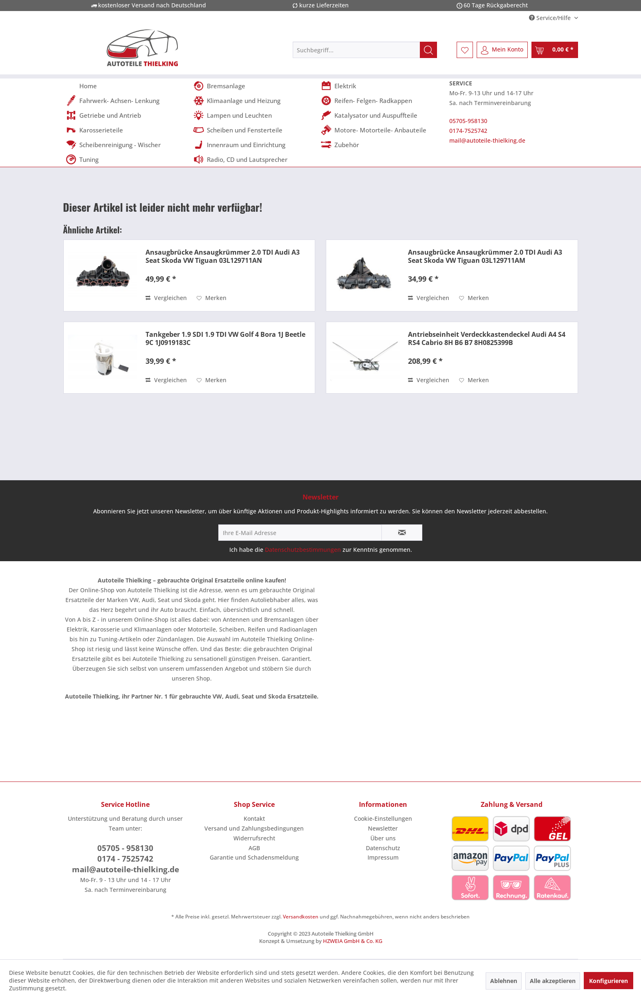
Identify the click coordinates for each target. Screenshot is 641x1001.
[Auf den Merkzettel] (211, 298)
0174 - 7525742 (125, 858)
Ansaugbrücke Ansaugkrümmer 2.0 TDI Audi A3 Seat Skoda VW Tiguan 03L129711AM (485, 256)
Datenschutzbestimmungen (303, 549)
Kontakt (254, 818)
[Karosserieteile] (127, 130)
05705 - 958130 (125, 848)
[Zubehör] (382, 144)
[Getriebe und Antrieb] (127, 115)
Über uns (383, 838)
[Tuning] (127, 159)
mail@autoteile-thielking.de (487, 140)
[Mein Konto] (502, 50)
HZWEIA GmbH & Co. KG (352, 941)
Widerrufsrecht (254, 838)
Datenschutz (383, 848)
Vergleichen (166, 298)
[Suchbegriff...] (365, 50)
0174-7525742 (468, 130)
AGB (254, 848)
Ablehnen (503, 981)
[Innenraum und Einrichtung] (254, 144)
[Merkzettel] (465, 50)
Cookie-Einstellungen (383, 818)
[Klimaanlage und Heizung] (254, 100)
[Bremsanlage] (254, 85)
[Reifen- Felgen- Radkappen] (382, 100)
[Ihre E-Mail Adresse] (300, 532)
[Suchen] (428, 50)
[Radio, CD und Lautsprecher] (254, 159)
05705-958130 (468, 121)
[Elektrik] (382, 85)
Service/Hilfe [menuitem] (550, 18)
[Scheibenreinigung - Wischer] (127, 144)
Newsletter (383, 828)
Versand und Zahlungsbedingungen (254, 828)
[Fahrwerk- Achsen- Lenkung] (127, 100)
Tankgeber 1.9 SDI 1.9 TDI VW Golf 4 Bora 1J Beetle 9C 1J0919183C (225, 338)
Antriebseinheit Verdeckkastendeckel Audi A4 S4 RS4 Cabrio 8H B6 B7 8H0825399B (486, 338)
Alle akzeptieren (553, 981)
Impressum (383, 857)
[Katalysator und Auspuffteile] (382, 115)
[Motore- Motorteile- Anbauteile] (382, 130)
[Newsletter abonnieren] (401, 532)
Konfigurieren (608, 981)
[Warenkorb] (554, 50)
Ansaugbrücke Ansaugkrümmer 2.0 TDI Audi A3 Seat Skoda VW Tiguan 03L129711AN (223, 256)
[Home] (127, 85)
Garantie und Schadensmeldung (254, 857)
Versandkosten (300, 916)
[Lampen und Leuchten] (254, 115)
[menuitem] (365, 50)
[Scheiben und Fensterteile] (254, 130)
